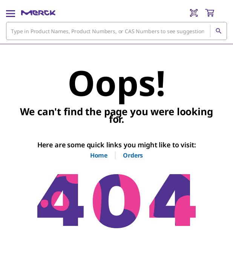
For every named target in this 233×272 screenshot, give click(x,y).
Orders (133, 155)
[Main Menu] (10, 13)
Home (98, 155)
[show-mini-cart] (215, 13)
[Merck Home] (38, 12)
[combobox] (116, 31)
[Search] (218, 31)
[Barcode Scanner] (193, 12)
